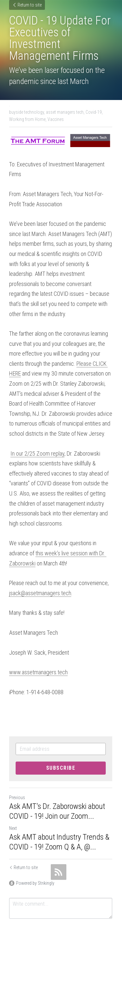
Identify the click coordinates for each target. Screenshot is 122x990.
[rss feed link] (58, 872)
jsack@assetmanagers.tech (40, 593)
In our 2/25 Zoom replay (37, 453)
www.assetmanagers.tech (38, 672)
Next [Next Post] (13, 828)
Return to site (27, 5)
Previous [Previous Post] (17, 797)
